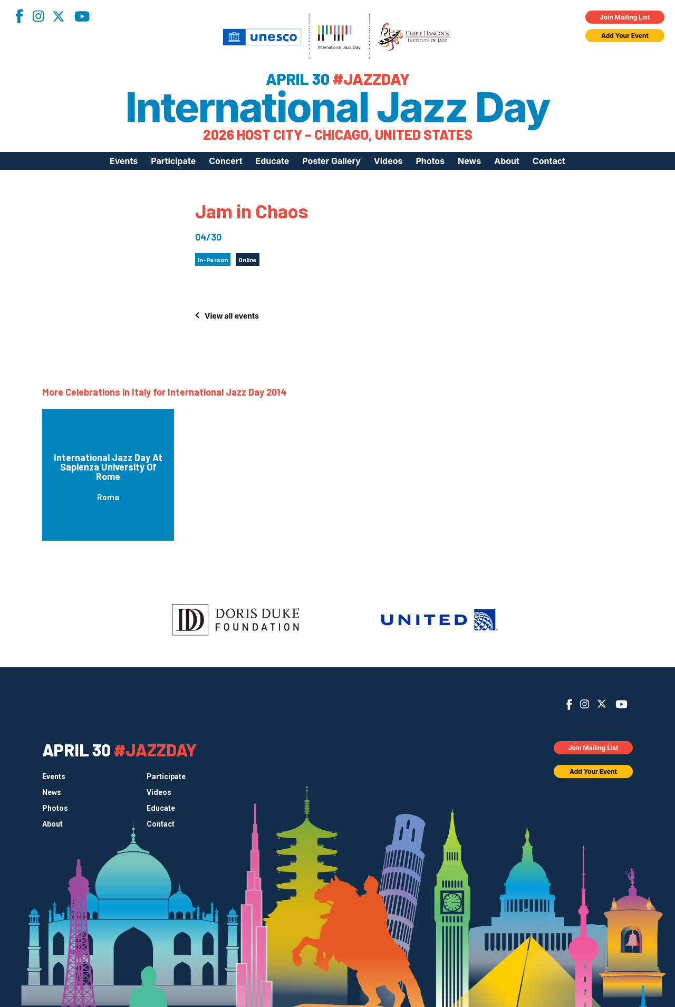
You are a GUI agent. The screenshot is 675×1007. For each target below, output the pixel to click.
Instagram (38, 16)
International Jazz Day (338, 107)
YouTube (82, 16)
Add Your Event (625, 36)
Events (124, 161)
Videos (388, 161)
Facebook (19, 16)
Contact (549, 161)
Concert (225, 161)
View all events (232, 315)
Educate (273, 161)
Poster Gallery (331, 161)
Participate (173, 161)
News (469, 161)
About (506, 161)
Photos (430, 161)
